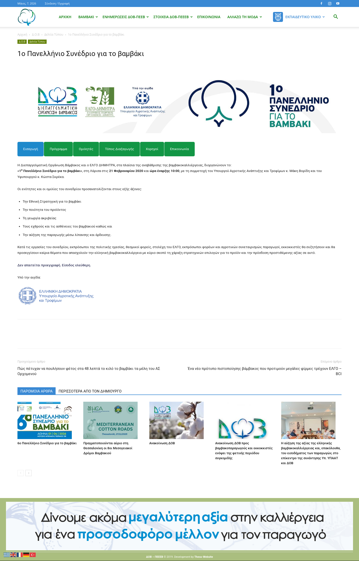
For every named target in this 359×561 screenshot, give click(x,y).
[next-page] (28, 473)
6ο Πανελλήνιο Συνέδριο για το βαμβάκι (47, 443)
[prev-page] (20, 473)
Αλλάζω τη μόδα (244, 16)
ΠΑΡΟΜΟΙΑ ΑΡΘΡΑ (36, 391)
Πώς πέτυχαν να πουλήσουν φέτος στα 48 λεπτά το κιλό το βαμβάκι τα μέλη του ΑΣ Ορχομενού (88, 371)
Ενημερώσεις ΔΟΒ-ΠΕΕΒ (125, 16)
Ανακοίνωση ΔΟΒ (162, 443)
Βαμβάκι (88, 16)
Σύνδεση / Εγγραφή (57, 3)
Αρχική (65, 16)
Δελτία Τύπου (53, 34)
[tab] (30, 149)
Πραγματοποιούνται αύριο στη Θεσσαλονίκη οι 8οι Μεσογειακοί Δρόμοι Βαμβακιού (107, 448)
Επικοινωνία (208, 16)
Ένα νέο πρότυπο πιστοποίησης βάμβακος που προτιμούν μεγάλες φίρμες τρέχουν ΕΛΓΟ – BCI (265, 371)
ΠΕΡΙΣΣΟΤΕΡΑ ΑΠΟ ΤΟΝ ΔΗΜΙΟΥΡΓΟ (90, 391)
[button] (336, 17)
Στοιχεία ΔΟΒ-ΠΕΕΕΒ (172, 16)
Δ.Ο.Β (35, 34)
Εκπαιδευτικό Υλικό (305, 16)
